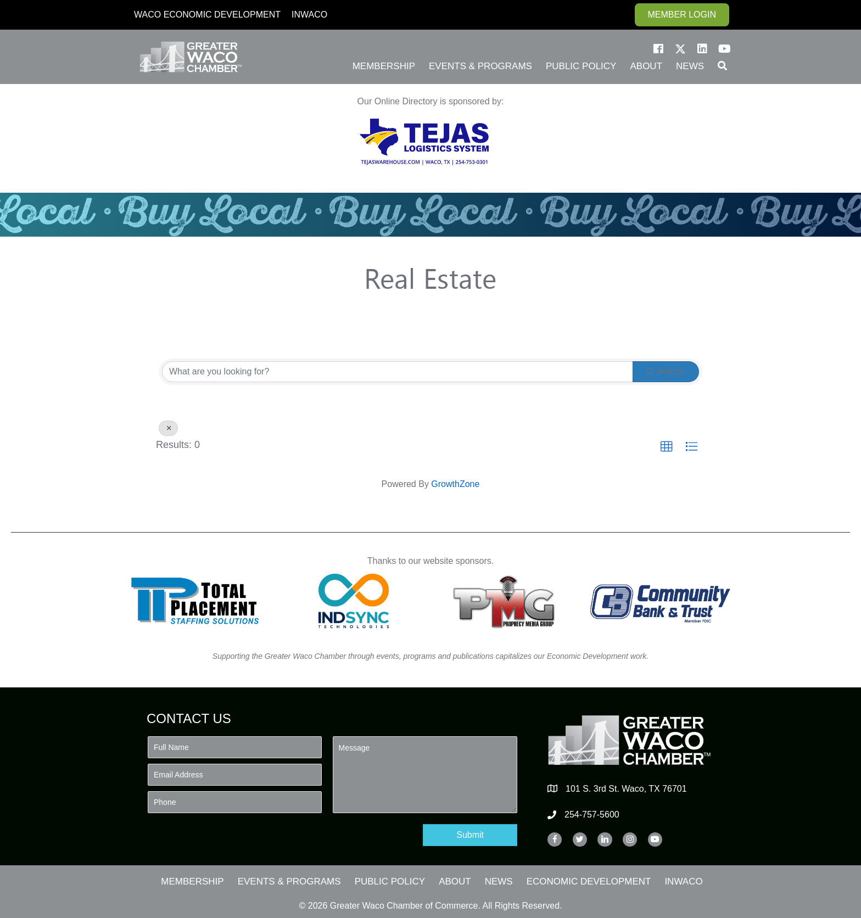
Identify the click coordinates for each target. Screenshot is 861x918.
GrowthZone (455, 484)
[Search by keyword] (397, 371)
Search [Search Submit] (666, 371)
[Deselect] (168, 428)
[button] (658, 49)
